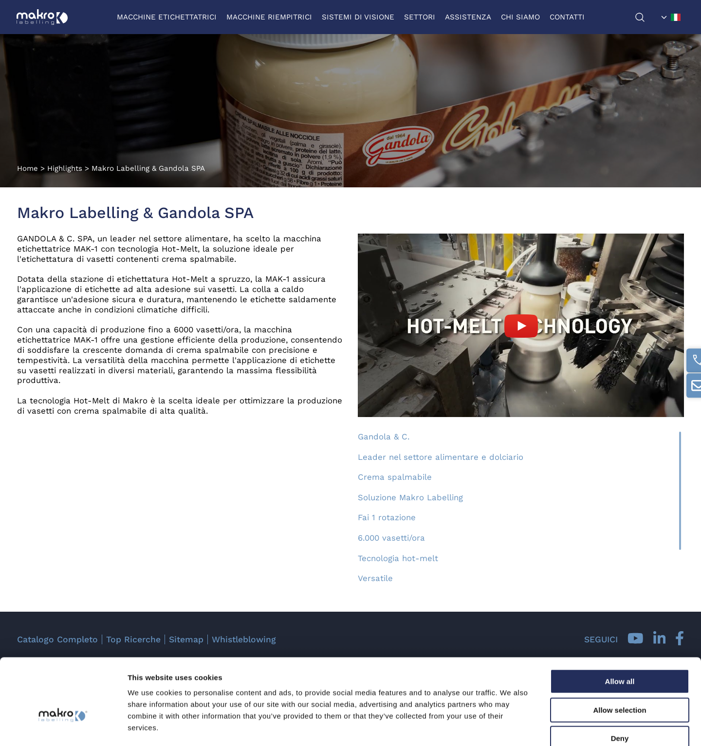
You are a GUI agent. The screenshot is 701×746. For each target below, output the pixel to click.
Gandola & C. (383, 436)
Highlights (64, 168)
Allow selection (619, 656)
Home (27, 168)
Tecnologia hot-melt (398, 558)
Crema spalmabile (395, 477)
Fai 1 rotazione (387, 517)
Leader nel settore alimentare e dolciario (440, 457)
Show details (511, 727)
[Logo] (42, 17)
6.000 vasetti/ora (391, 538)
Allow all (620, 627)
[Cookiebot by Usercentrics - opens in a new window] (63, 727)
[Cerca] (645, 17)
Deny (620, 684)
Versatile (375, 578)
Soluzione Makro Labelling (410, 497)
